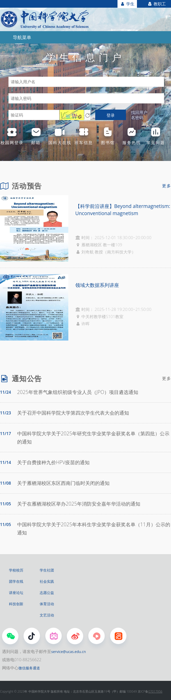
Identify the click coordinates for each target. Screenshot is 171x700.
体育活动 (47, 603)
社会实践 (47, 581)
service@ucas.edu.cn (68, 651)
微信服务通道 (29, 668)
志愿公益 (47, 592)
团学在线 (16, 581)
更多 (166, 186)
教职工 (156, 4)
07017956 (155, 691)
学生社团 (47, 570)
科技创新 (16, 603)
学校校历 (16, 570)
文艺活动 (47, 615)
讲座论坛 (16, 592)
